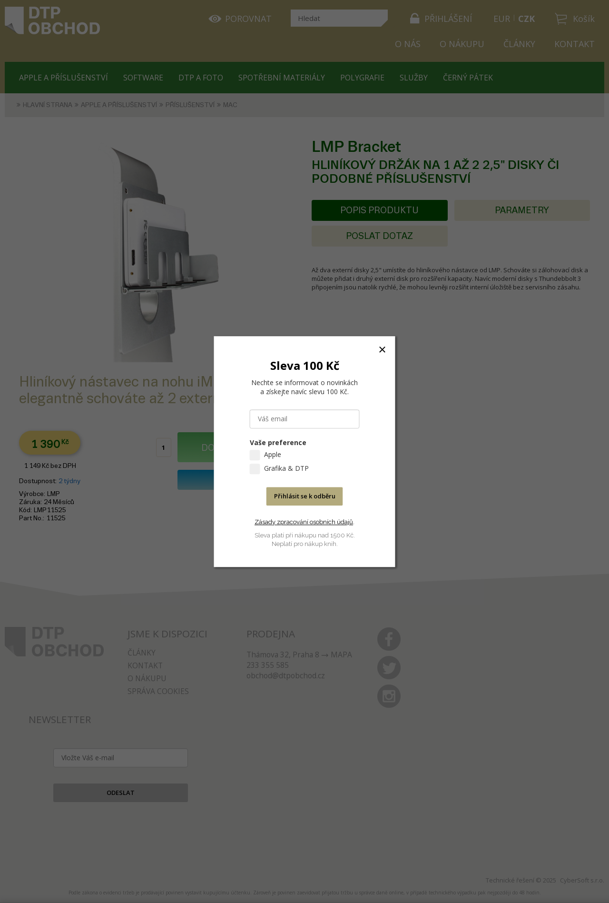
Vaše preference (278, 442)
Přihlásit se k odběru (304, 496)
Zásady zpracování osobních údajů (304, 522)
